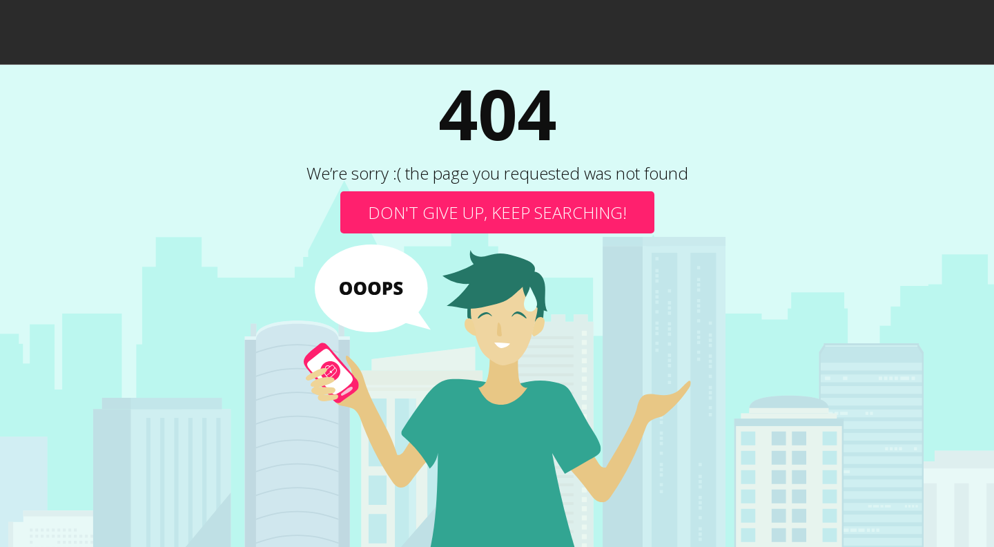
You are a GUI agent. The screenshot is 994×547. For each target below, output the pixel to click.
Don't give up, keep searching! (497, 212)
